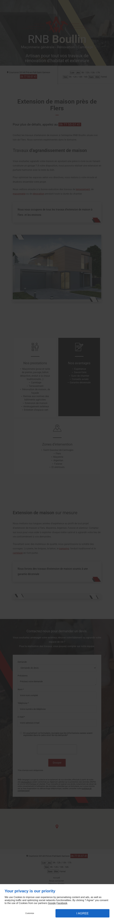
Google (52, 903)
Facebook (61, 903)
